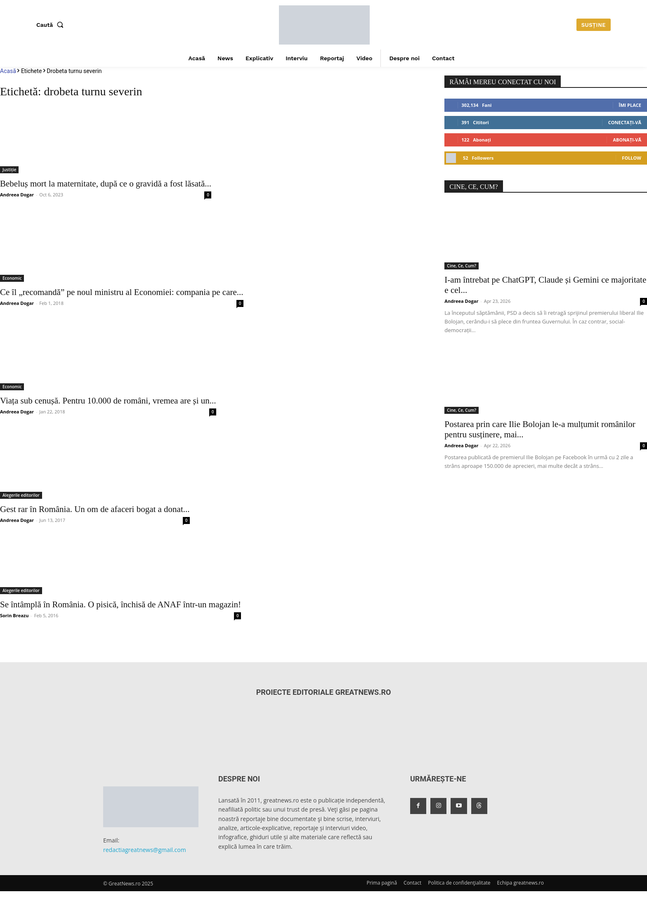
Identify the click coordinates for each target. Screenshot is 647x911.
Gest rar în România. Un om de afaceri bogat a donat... (95, 509)
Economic (11, 278)
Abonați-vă (627, 140)
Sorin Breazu (14, 615)
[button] (51, 24)
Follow (631, 158)
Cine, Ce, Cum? (461, 266)
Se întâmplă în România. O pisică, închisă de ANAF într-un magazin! (120, 604)
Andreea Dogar (17, 194)
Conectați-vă (624, 122)
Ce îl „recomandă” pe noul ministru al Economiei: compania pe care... (121, 292)
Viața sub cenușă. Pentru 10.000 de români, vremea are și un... (108, 401)
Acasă (8, 71)
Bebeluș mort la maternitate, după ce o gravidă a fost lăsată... (105, 184)
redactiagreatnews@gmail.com (144, 850)
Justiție (9, 169)
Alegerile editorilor (21, 495)
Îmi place (630, 105)
